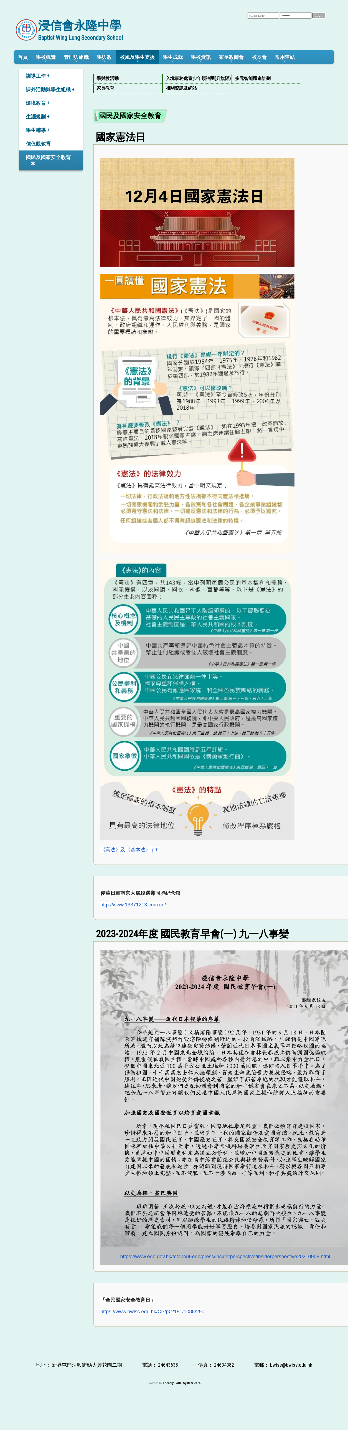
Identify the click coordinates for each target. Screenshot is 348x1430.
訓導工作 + (37, 76)
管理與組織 (76, 58)
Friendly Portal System (178, 1383)
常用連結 (285, 58)
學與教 (104, 58)
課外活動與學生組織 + (50, 89)
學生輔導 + (37, 130)
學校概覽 (46, 58)
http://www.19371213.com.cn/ (133, 905)
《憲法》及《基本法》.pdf (129, 849)
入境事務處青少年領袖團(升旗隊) (196, 78)
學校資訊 (201, 58)
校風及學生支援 (137, 58)
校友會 (259, 58)
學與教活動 (107, 78)
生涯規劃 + (37, 116)
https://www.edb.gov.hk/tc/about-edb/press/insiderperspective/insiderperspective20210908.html (225, 1256)
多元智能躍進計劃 (253, 78)
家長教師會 (231, 58)
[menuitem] (127, 79)
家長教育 (105, 88)
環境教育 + (37, 103)
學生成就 (173, 58)
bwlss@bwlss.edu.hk (291, 1365)
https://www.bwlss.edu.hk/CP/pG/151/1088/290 (152, 1311)
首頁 (23, 57)
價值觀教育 (38, 144)
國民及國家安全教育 (48, 157)
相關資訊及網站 (181, 88)
